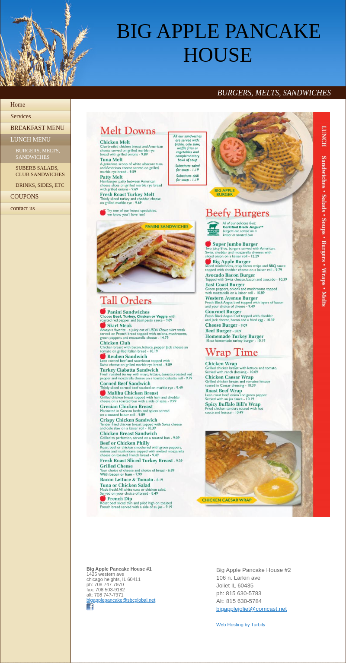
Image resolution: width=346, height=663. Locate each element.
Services (20, 116)
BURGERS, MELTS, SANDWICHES (38, 154)
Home (17, 104)
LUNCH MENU (30, 139)
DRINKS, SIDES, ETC (40, 185)
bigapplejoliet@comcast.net (251, 609)
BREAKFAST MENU (37, 128)
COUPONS (24, 196)
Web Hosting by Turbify (241, 624)
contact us (22, 208)
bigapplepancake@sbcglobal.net (120, 600)
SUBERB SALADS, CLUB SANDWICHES (40, 171)
